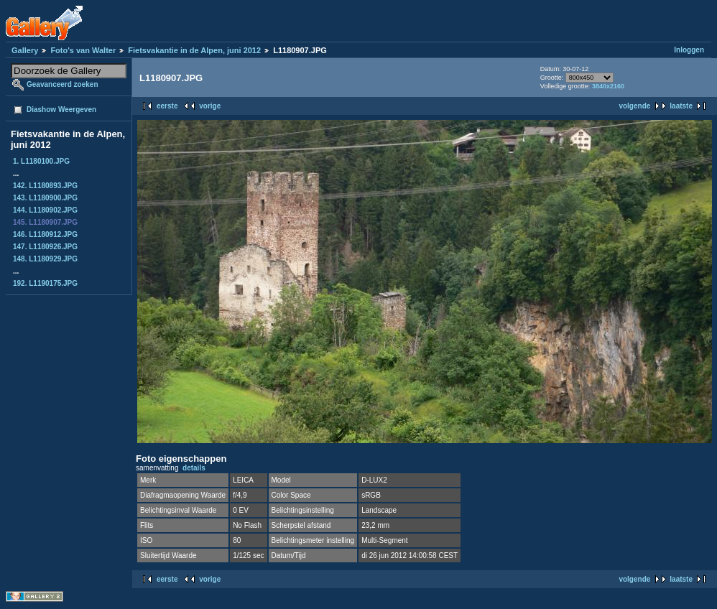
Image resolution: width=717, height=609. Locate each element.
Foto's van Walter (83, 50)
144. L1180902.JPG (45, 210)
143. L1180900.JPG (45, 198)
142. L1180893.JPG (45, 186)
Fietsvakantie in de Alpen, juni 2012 (194, 50)
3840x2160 (608, 86)
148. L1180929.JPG (45, 259)
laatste (681, 106)
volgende (634, 106)
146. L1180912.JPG (45, 234)
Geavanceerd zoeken (62, 84)
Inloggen (689, 50)
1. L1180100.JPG (41, 161)
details (193, 468)
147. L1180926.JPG (45, 247)
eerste (167, 106)
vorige (210, 106)
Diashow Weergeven (61, 109)
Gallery (24, 50)
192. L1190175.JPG (45, 283)
